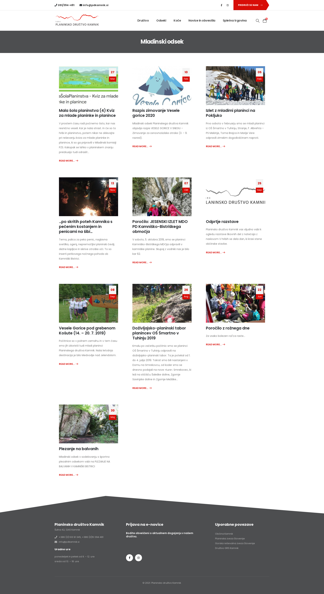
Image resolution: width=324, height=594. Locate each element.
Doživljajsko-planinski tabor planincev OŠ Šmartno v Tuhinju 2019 (159, 333)
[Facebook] (221, 5)
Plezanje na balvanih (78, 448)
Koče (177, 20)
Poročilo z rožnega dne (228, 328)
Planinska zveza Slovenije (230, 538)
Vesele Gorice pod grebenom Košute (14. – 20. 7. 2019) (87, 330)
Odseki (161, 20)
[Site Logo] (77, 21)
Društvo (143, 20)
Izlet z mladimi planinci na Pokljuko (230, 113)
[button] (249, 5)
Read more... (67, 160)
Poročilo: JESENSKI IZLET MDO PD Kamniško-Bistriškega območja (160, 226)
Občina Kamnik (224, 533)
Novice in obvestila (201, 20)
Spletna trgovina (235, 20)
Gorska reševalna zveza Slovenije (235, 543)
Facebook (129, 557)
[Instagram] (227, 5)
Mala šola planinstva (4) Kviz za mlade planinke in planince (87, 113)
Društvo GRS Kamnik (226, 548)
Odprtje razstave (222, 221)
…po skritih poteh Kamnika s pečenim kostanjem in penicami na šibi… (85, 226)
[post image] (88, 85)
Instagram (138, 557)
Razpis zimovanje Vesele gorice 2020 (156, 113)
